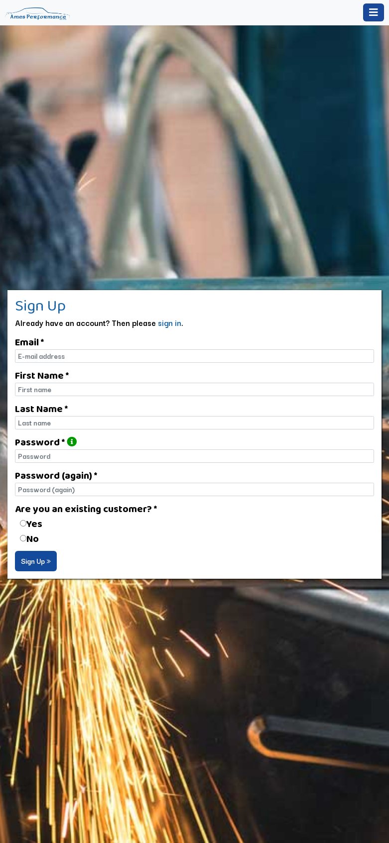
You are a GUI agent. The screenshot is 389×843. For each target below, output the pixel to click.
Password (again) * (56, 475)
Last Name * (41, 409)
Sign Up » (36, 560)
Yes (34, 523)
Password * (46, 442)
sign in (169, 322)
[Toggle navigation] (373, 12)
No (32, 538)
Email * (29, 342)
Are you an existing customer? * (86, 509)
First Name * (42, 375)
